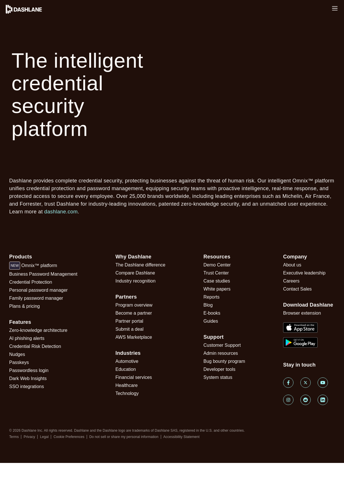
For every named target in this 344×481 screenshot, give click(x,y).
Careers (291, 281)
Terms (14, 437)
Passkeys (19, 362)
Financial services (133, 377)
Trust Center (216, 272)
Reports (212, 297)
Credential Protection (30, 282)
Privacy (29, 437)
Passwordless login (29, 370)
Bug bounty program (224, 361)
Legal (44, 437)
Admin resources (221, 353)
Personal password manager (38, 290)
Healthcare (126, 385)
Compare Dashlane (135, 272)
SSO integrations (26, 386)
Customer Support (222, 345)
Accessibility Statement (181, 437)
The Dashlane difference (140, 264)
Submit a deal (129, 329)
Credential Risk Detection (35, 346)
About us (292, 264)
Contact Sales (297, 289)
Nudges (17, 354)
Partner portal (129, 321)
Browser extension (302, 313)
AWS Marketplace (133, 337)
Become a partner (133, 313)
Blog (208, 305)
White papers (217, 289)
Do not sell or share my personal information (124, 437)
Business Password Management (43, 274)
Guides (211, 321)
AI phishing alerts (27, 338)
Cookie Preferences (68, 437)
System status (218, 377)
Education (125, 369)
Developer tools (219, 369)
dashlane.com (61, 212)
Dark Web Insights (28, 378)
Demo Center (217, 264)
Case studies (217, 281)
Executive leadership (304, 272)
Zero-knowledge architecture (38, 330)
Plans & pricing (24, 306)
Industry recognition (135, 281)
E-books (212, 313)
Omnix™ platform (33, 266)
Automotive (126, 361)
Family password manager (36, 298)
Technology (127, 393)
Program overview (133, 305)
